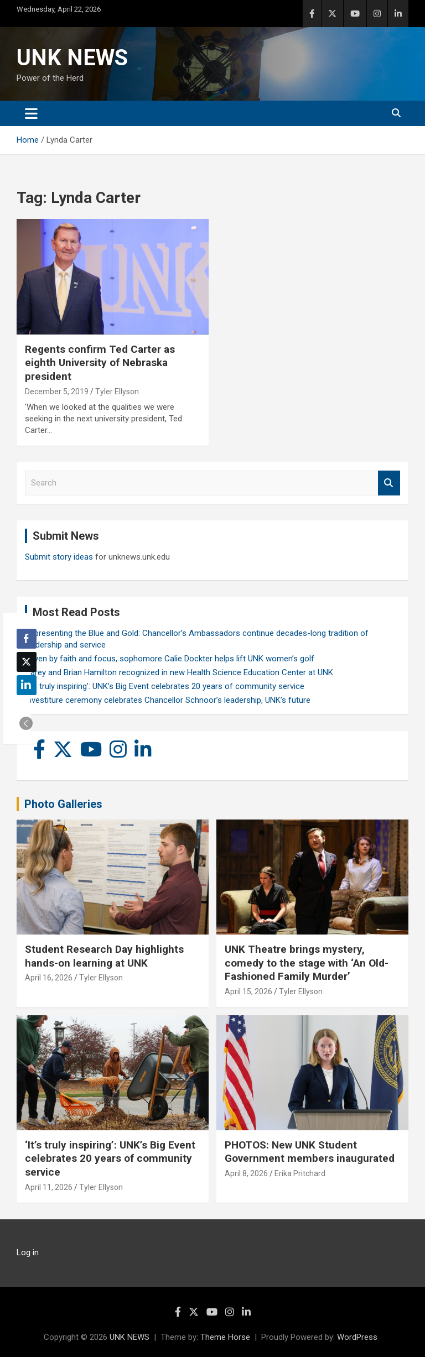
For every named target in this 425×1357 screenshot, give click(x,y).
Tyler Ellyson (117, 391)
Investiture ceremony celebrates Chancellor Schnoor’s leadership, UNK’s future (167, 700)
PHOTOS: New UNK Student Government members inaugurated (310, 1152)
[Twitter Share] (27, 662)
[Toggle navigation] (31, 113)
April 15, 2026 (248, 991)
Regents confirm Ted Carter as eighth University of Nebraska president (100, 363)
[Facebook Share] (27, 639)
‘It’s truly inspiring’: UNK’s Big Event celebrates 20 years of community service (164, 686)
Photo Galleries (63, 804)
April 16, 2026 (48, 977)
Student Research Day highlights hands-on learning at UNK (104, 956)
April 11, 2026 (48, 1187)
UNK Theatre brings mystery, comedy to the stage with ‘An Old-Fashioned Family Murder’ (306, 963)
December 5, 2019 (57, 391)
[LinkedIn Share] (27, 685)
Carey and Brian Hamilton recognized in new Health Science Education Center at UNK (179, 672)
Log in (28, 1252)
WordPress (357, 1337)
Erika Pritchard (299, 1173)
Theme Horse (225, 1337)
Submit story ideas (59, 557)
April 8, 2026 (246, 1173)
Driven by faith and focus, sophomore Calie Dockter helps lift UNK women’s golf (169, 659)
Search (389, 483)
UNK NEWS (72, 58)
